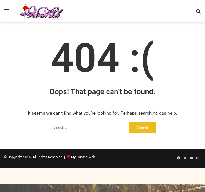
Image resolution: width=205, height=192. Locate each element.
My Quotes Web (83, 157)
